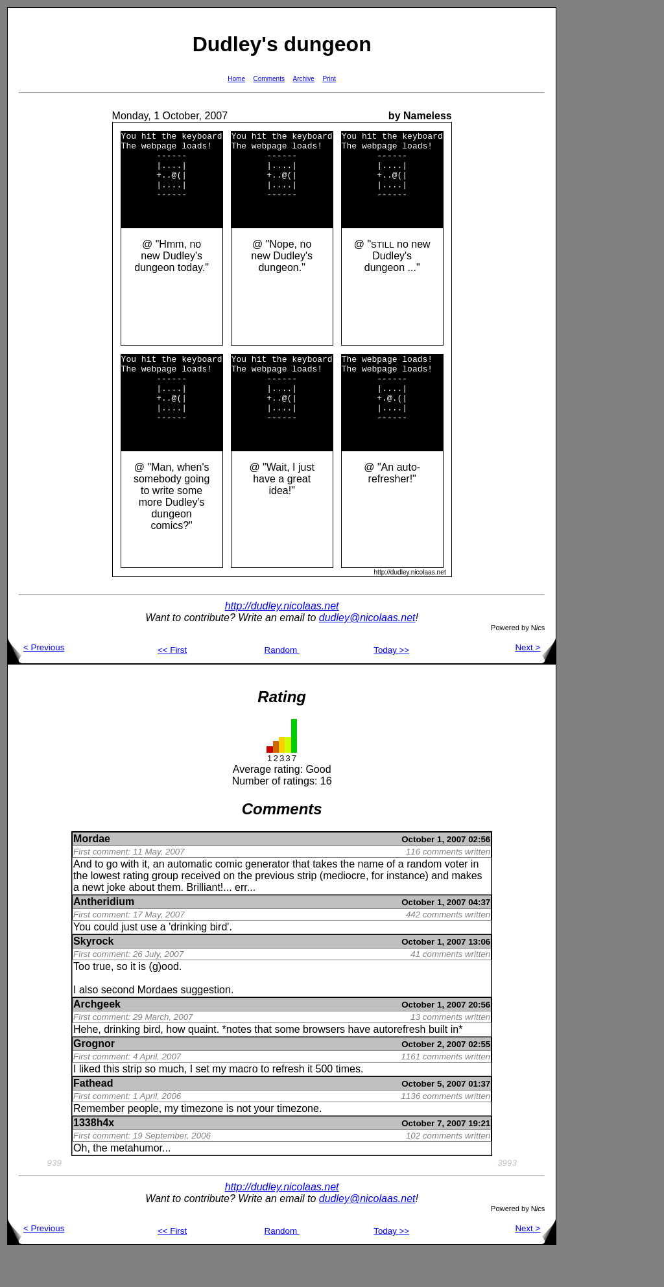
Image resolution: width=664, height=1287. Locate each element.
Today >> (391, 685)
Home (236, 78)
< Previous (36, 682)
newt (93, 922)
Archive (303, 78)
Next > (535, 682)
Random (282, 685)
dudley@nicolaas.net (367, 652)
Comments (269, 78)
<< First (172, 685)
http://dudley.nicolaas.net (282, 640)
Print (329, 78)
